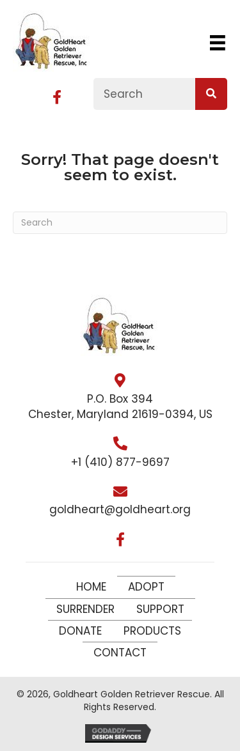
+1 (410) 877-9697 (120, 462)
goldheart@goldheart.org (120, 509)
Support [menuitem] (160, 609)
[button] (57, 97)
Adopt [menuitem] (146, 586)
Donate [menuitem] (80, 631)
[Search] (120, 223)
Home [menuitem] (91, 586)
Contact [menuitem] (120, 652)
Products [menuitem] (152, 631)
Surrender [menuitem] (85, 609)
